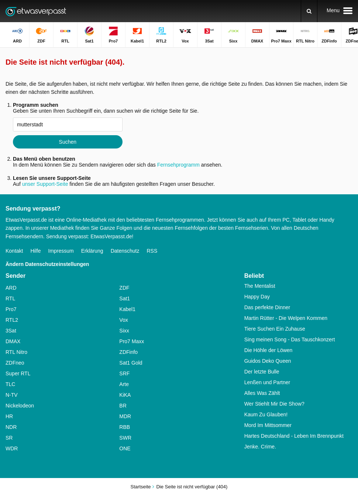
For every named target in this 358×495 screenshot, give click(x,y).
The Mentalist (259, 286)
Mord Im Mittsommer (268, 425)
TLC (10, 384)
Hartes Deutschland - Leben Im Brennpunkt (294, 436)
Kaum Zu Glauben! (266, 414)
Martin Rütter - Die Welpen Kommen (285, 318)
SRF (124, 373)
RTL (10, 298)
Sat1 (124, 298)
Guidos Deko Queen (267, 361)
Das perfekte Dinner (267, 307)
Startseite (141, 486)
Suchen (67, 142)
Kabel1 (127, 309)
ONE (124, 448)
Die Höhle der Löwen (268, 350)
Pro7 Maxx (131, 341)
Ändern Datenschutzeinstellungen (47, 264)
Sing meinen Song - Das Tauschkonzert (289, 339)
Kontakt (14, 251)
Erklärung (92, 251)
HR (9, 416)
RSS (152, 251)
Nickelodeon (20, 406)
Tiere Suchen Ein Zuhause (274, 329)
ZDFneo (15, 363)
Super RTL (18, 373)
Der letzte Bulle (261, 372)
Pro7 (11, 309)
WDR (12, 448)
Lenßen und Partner (267, 382)
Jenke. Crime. (260, 447)
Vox (123, 320)
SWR (125, 438)
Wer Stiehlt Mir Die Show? (274, 404)
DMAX (13, 341)
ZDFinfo (128, 352)
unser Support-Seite (45, 184)
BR (122, 406)
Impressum (61, 251)
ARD (11, 288)
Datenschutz (125, 251)
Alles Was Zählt (262, 393)
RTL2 (12, 320)
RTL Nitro (16, 352)
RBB (124, 427)
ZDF (124, 288)
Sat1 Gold (130, 363)
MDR (125, 416)
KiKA (125, 395)
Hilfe (35, 251)
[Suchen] (309, 11)
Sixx (124, 331)
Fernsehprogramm (178, 165)
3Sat (11, 331)
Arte (124, 384)
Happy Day (257, 297)
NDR (11, 427)
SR (9, 438)
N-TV (12, 395)
